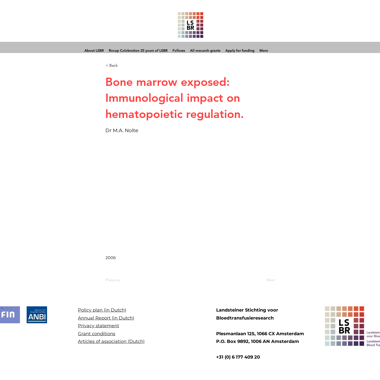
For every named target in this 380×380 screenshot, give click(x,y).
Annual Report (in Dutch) (106, 318)
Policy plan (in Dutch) (102, 310)
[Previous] (122, 280)
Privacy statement (98, 325)
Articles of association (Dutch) (111, 341)
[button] (122, 65)
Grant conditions (96, 333)
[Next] (262, 280)
